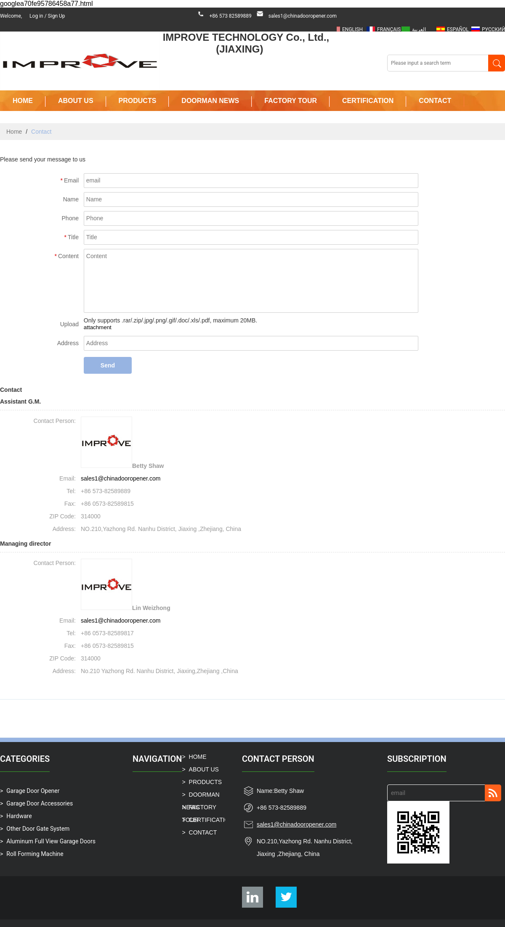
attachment (98, 327)
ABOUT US (75, 100)
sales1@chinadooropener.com (302, 16)
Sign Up (56, 16)
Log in (36, 16)
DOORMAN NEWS (210, 100)
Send (108, 365)
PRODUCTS (138, 100)
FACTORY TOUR (290, 100)
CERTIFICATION (367, 100)
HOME (23, 100)
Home (14, 131)
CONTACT (435, 100)
